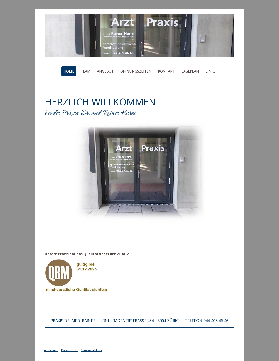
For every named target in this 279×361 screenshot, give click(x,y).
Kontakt (166, 71)
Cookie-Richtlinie (91, 350)
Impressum (51, 350)
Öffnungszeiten (135, 71)
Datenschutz (69, 350)
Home (69, 71)
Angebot (105, 71)
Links (211, 71)
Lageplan (190, 71)
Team (85, 71)
